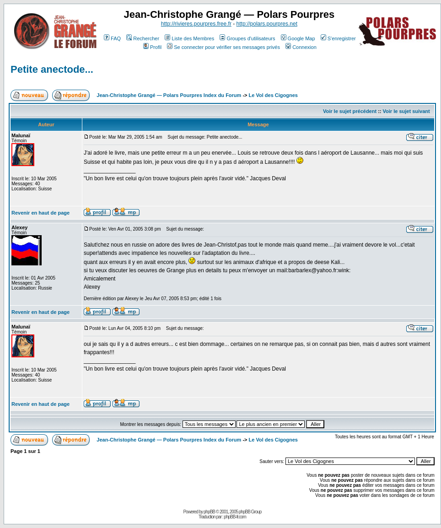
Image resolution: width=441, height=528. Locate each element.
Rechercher (142, 38)
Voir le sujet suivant (406, 111)
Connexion (301, 47)
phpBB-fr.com (235, 516)
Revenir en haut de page (40, 213)
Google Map (298, 38)
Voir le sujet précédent (349, 111)
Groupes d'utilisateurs (247, 38)
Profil (152, 47)
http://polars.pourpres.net (267, 24)
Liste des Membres (189, 38)
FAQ (112, 38)
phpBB (209, 511)
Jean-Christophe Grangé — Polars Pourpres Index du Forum (169, 95)
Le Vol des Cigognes (273, 95)
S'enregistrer (338, 38)
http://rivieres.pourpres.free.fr (196, 24)
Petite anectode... (52, 69)
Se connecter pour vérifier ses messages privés (223, 47)
